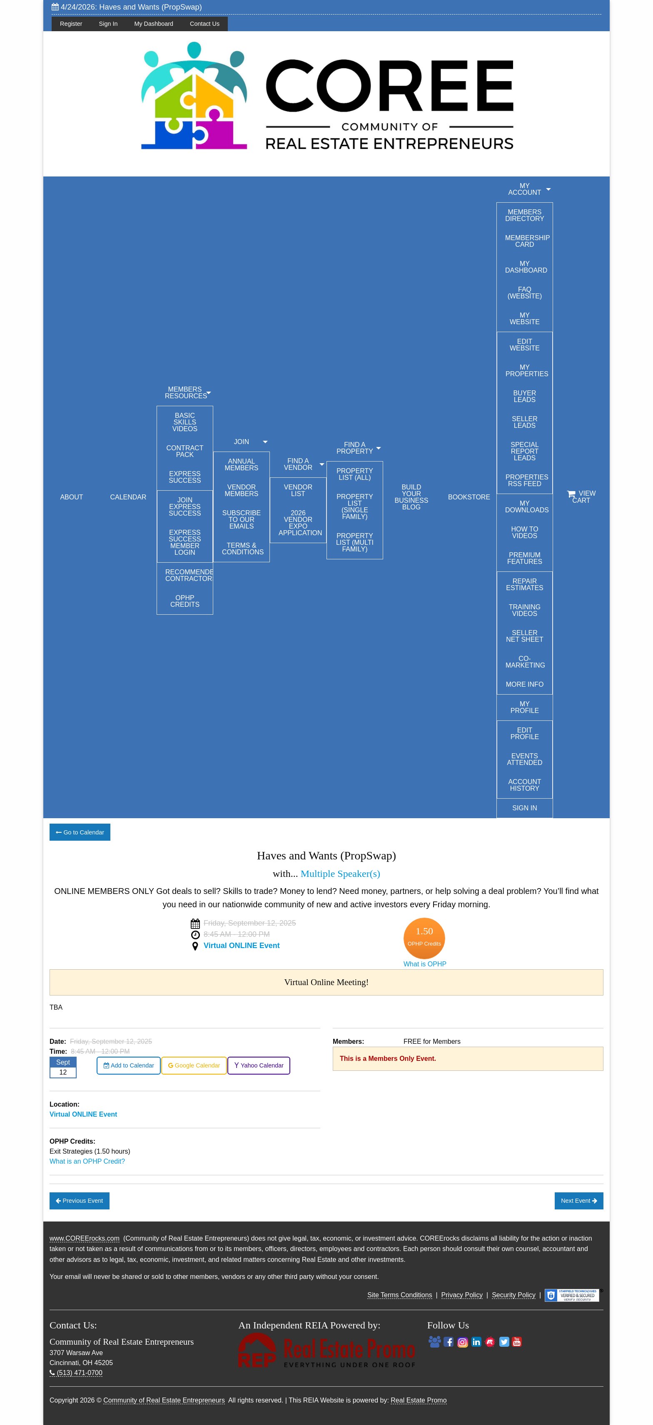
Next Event (579, 1200)
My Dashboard (153, 23)
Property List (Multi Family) (355, 542)
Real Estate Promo (418, 1400)
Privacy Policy (462, 1294)
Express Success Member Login (185, 542)
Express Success (185, 477)
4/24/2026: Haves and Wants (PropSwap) (127, 6)
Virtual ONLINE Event (242, 945)
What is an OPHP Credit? (87, 1161)
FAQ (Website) (525, 293)
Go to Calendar (80, 832)
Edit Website (525, 345)
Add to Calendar (129, 1065)
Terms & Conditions (243, 549)
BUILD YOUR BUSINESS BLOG (412, 497)
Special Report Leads (525, 451)
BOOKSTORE (469, 497)
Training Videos (525, 610)
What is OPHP (425, 964)
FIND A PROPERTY (354, 448)
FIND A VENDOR (298, 464)
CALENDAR (128, 497)
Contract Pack (185, 451)
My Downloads (527, 507)
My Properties (527, 370)
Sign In (108, 23)
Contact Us (204, 23)
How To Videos (524, 532)
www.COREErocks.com (85, 1238)
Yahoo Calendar (259, 1065)
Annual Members (242, 465)
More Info (525, 684)
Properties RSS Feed (527, 480)
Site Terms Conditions (399, 1294)
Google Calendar (194, 1065)
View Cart (581, 497)
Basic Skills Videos (184, 422)
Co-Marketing (525, 662)
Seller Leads (524, 422)
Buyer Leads (524, 396)
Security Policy (514, 1294)
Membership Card (527, 241)
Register (71, 23)
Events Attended (524, 759)
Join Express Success (185, 507)
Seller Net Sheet (524, 636)
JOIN (241, 441)
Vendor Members (242, 490)
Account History (524, 785)
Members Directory (524, 215)
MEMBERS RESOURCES (186, 393)
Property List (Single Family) (354, 506)
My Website (525, 318)
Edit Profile (525, 733)
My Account (524, 189)
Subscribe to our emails (241, 519)
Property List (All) (354, 474)
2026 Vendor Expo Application (300, 522)
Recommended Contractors (189, 575)
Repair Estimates (524, 584)
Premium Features (524, 558)
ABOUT (71, 497)
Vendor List (298, 490)
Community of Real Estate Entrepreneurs (164, 1400)
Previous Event (79, 1200)
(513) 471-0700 (76, 1372)
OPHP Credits (184, 601)
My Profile (525, 707)
